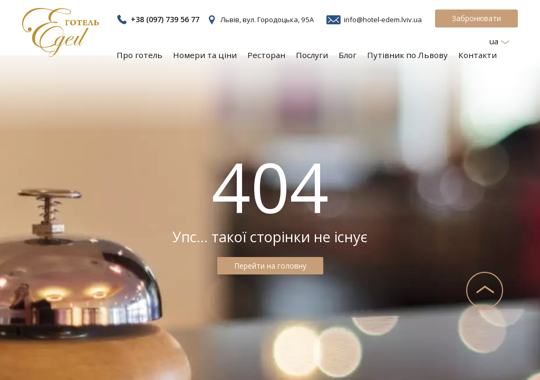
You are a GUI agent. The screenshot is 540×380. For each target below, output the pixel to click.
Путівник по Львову (413, 54)
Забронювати (476, 18)
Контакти (479, 54)
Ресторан (277, 54)
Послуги (322, 54)
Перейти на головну (270, 266)
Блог (356, 54)
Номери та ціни (219, 54)
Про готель (157, 54)
